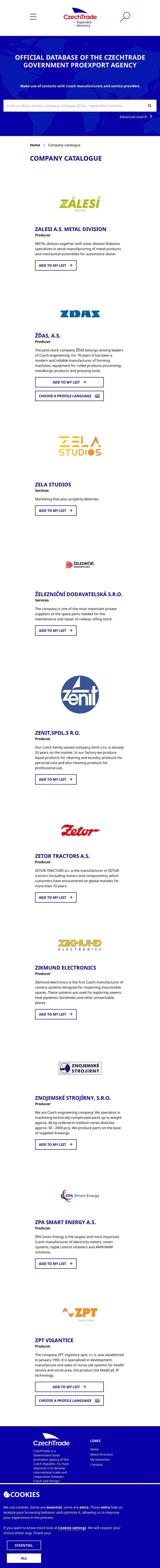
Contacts (96, 1465)
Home (35, 145)
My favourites (100, 1459)
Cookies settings (72, 1527)
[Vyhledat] (125, 17)
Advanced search (137, 116)
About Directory (101, 1454)
